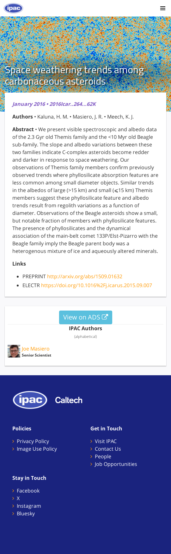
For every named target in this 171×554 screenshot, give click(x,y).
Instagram (29, 505)
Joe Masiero (36, 348)
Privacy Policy (33, 441)
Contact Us (108, 448)
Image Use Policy (37, 448)
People (103, 456)
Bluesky (26, 513)
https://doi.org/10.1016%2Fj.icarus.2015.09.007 (96, 285)
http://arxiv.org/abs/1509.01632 (84, 276)
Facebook (28, 490)
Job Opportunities (116, 464)
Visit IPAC (106, 441)
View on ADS (85, 317)
